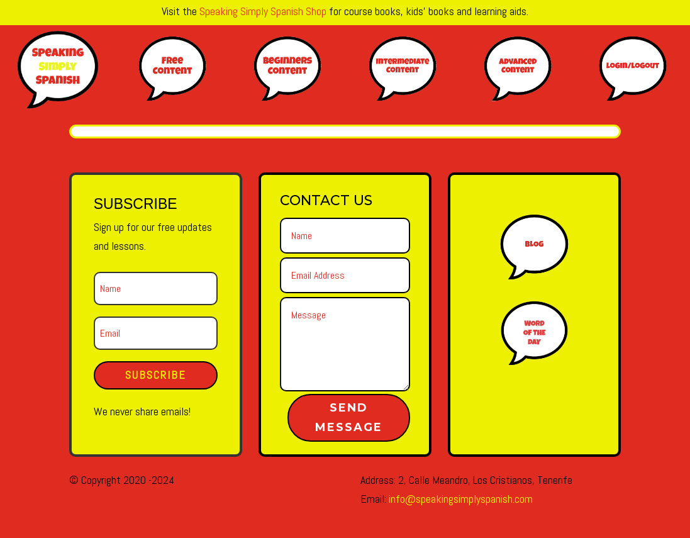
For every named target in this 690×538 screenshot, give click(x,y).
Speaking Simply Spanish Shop (262, 11)
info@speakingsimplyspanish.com (461, 498)
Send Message (348, 417)
